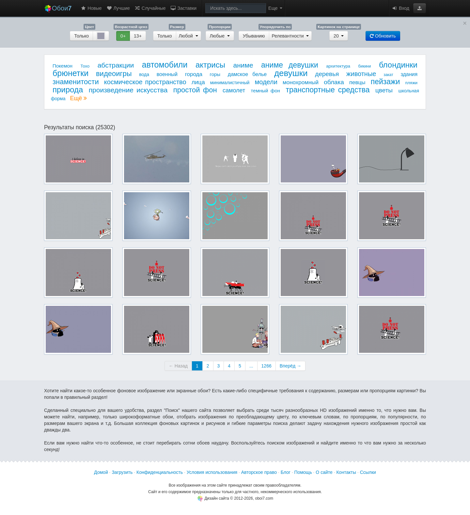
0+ (123, 36)
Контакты (346, 472)
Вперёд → (290, 365)
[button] (419, 8)
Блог (285, 472)
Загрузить (122, 472)
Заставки (183, 8)
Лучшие (118, 8)
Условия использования (212, 472)
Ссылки (368, 472)
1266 (266, 365)
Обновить (383, 36)
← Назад (178, 365)
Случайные (150, 8)
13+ (138, 36)
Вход (400, 8)
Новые (91, 8)
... (251, 365)
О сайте (324, 472)
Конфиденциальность (159, 472)
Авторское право (259, 472)
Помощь (303, 472)
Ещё (78, 98)
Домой (101, 472)
